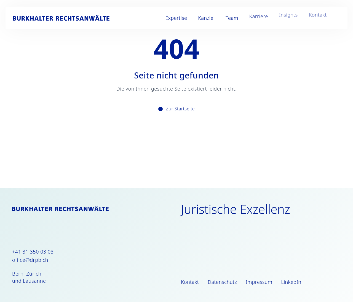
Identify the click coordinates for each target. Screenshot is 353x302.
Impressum (259, 281)
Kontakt (313, 17)
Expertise (172, 17)
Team (227, 17)
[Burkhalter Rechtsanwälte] (66, 18)
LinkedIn (291, 281)
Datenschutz (222, 281)
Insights (283, 17)
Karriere (254, 17)
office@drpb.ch (30, 260)
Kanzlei (201, 17)
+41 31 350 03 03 (33, 251)
